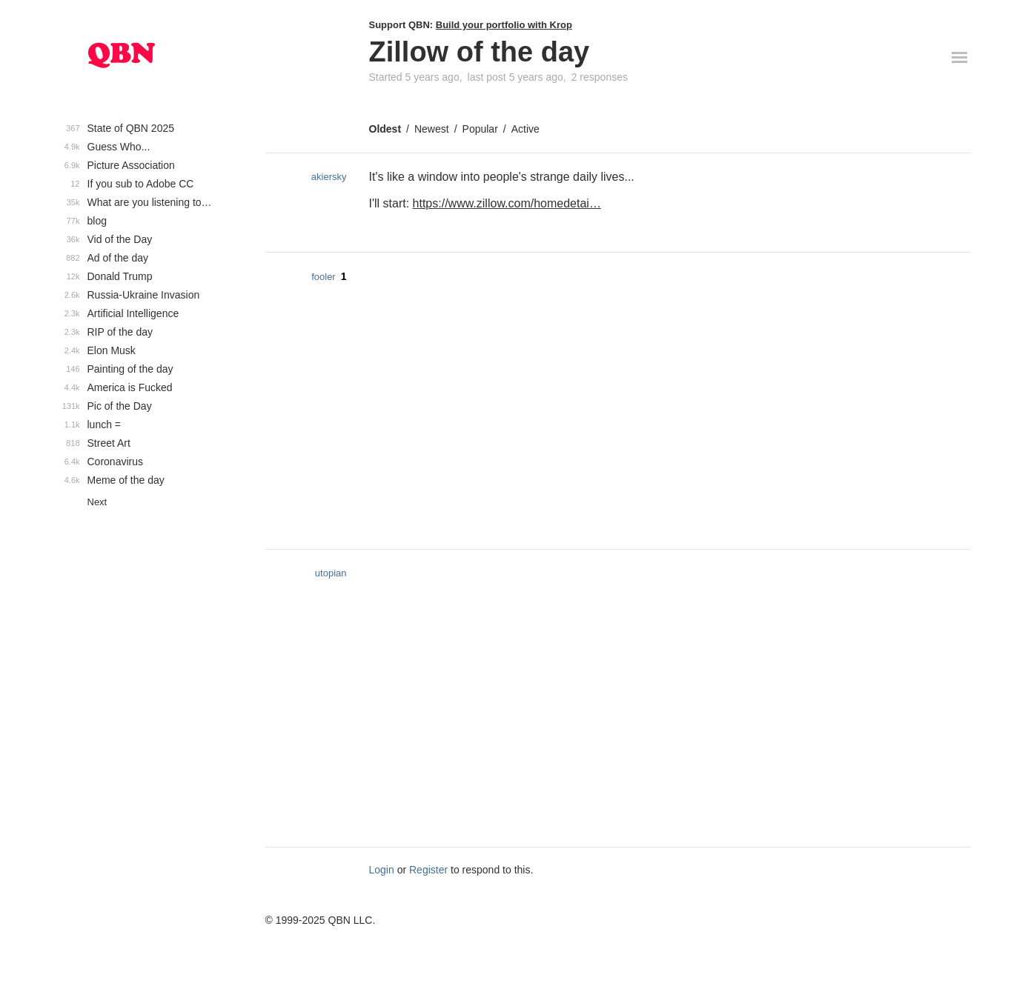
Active (525, 129)
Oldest (385, 129)
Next (97, 502)
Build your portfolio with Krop (504, 24)
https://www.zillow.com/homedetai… (507, 203)
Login (381, 870)
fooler (323, 276)
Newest (431, 129)
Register (428, 870)
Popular (480, 129)
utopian (331, 573)
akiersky (329, 176)
